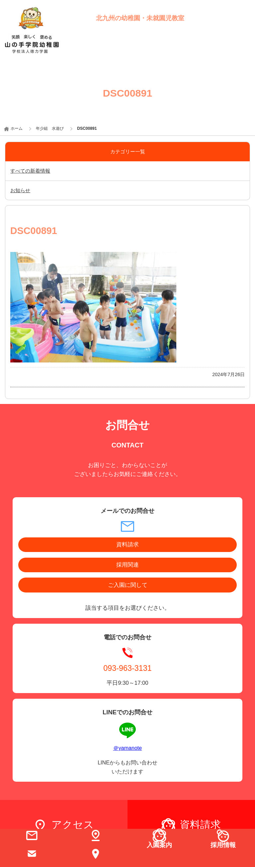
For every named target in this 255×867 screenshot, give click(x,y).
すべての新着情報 (30, 171)
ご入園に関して (127, 585)
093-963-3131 (127, 668)
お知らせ (20, 190)
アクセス (72, 824)
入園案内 (159, 844)
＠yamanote (127, 748)
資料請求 (127, 544)
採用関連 (127, 565)
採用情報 (223, 844)
